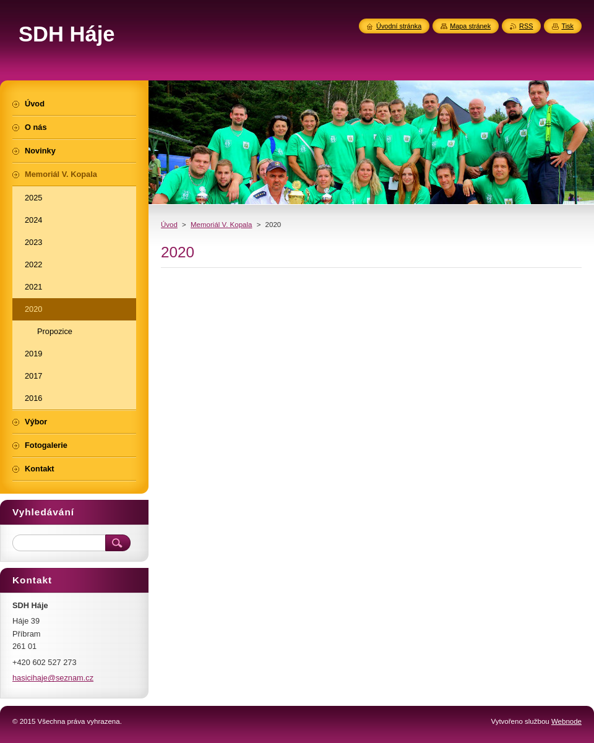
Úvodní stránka (398, 26)
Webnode (566, 721)
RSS (526, 26)
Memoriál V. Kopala (221, 224)
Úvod (169, 224)
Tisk (567, 26)
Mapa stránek (470, 26)
